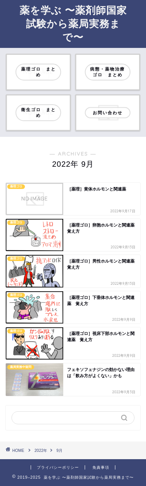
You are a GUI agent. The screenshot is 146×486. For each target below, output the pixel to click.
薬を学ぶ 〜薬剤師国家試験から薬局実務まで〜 (73, 23)
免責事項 (100, 467)
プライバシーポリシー (58, 467)
